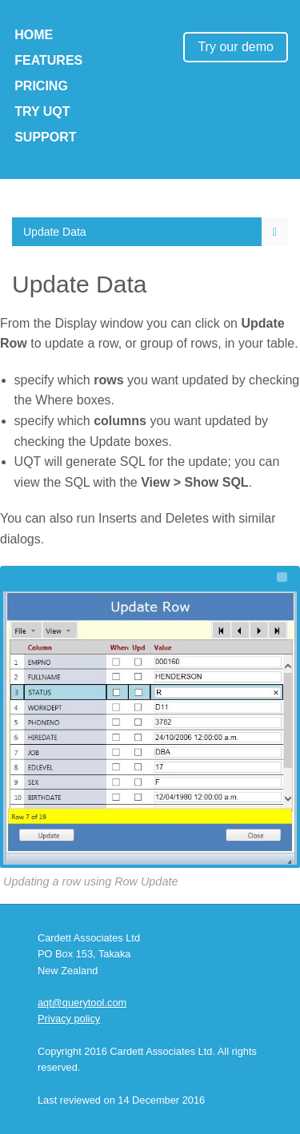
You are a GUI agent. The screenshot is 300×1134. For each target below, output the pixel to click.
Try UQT (42, 111)
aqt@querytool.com (82, 1003)
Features (48, 60)
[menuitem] (150, 231)
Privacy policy (69, 1019)
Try (236, 47)
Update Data (54, 231)
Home (33, 35)
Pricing (41, 86)
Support (45, 137)
